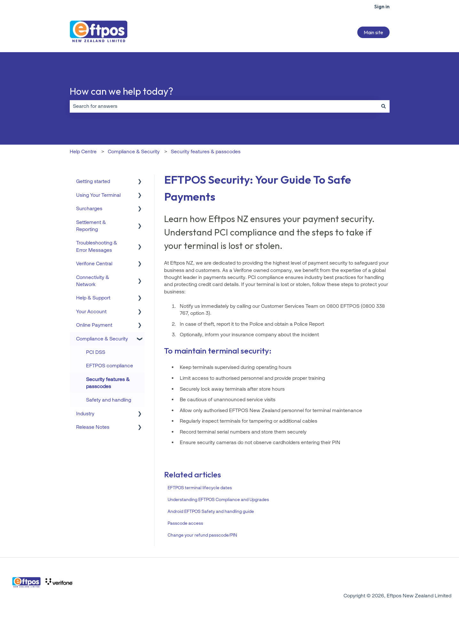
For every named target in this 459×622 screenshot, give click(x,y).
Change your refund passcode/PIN (202, 535)
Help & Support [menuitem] (93, 298)
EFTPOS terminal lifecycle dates (200, 487)
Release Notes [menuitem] (92, 427)
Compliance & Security (134, 151)
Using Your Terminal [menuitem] (98, 195)
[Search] (383, 106)
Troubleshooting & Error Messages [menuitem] (96, 246)
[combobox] (223, 106)
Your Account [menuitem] (91, 311)
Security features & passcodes (206, 151)
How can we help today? (121, 91)
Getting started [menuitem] (93, 181)
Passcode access (185, 523)
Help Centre (83, 151)
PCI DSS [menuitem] (95, 352)
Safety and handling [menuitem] (108, 400)
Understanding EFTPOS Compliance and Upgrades (218, 499)
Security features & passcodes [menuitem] (108, 382)
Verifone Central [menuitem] (94, 263)
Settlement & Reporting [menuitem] (91, 225)
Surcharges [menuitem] (89, 208)
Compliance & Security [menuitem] (102, 339)
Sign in (382, 6)
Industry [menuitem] (85, 414)
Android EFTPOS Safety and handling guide (211, 511)
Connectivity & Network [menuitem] (92, 280)
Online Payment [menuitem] (94, 325)
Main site (373, 32)
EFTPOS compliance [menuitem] (109, 366)
